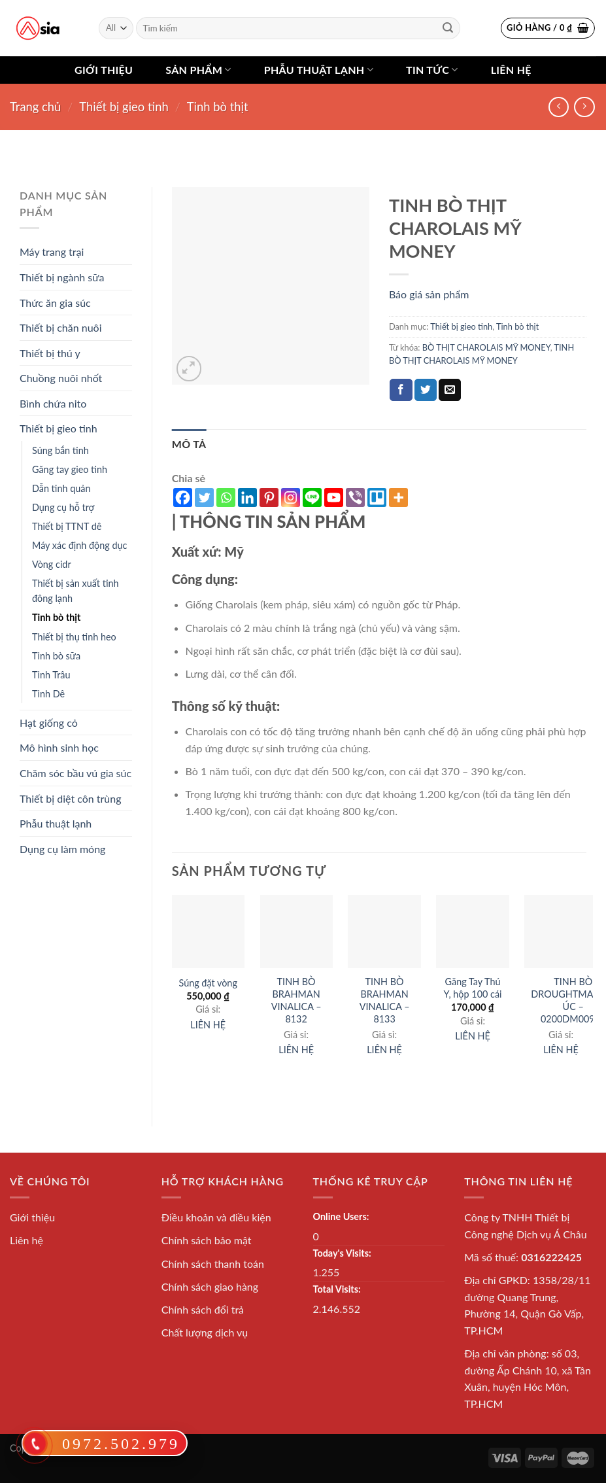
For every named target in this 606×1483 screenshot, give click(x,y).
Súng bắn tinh (60, 450)
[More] (398, 497)
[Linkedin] (247, 497)
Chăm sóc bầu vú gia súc (75, 773)
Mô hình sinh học (59, 747)
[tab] (189, 444)
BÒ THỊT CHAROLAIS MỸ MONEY (486, 347)
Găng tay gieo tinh (69, 469)
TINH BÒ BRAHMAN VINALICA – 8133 (385, 1000)
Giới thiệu (104, 69)
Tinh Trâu (51, 674)
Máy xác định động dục (79, 545)
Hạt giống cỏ (49, 722)
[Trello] (376, 497)
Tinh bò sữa (56, 655)
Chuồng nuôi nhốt (61, 378)
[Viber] (355, 497)
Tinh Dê (48, 693)
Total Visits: (337, 1289)
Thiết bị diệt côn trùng (71, 798)
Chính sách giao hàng (209, 1286)
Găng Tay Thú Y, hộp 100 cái (473, 988)
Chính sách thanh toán (212, 1263)
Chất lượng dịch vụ (204, 1332)
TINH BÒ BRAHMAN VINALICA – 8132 (296, 1000)
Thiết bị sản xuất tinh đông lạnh (75, 591)
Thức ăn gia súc (55, 302)
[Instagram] (290, 497)
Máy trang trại (52, 251)
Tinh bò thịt (217, 106)
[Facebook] (182, 497)
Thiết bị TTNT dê (66, 526)
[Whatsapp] (225, 497)
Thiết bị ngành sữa (62, 277)
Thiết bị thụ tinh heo (74, 636)
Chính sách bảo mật (206, 1240)
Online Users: (341, 1216)
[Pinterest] (269, 497)
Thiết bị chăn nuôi (61, 327)
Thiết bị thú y (50, 353)
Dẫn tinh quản (61, 488)
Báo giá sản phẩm (429, 294)
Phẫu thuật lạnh (318, 70)
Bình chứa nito (53, 403)
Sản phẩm (198, 70)
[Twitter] (204, 497)
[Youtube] (333, 497)
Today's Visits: (342, 1253)
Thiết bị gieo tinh (123, 106)
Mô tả (189, 444)
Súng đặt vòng (207, 982)
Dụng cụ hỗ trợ (63, 507)
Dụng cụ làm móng (62, 849)
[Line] (312, 497)
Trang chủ (35, 106)
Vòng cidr (51, 564)
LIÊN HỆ (208, 1024)
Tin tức (432, 70)
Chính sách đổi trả (202, 1309)
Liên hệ (511, 69)
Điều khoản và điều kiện (216, 1217)
